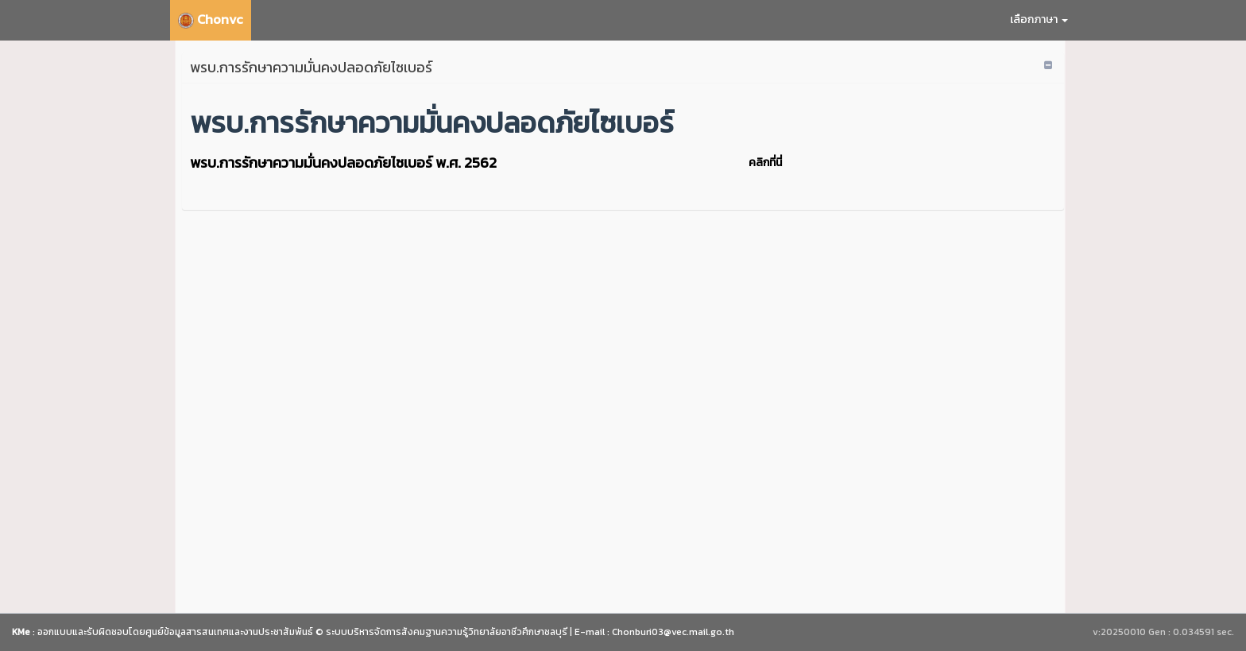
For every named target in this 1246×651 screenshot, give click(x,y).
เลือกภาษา (1039, 19)
